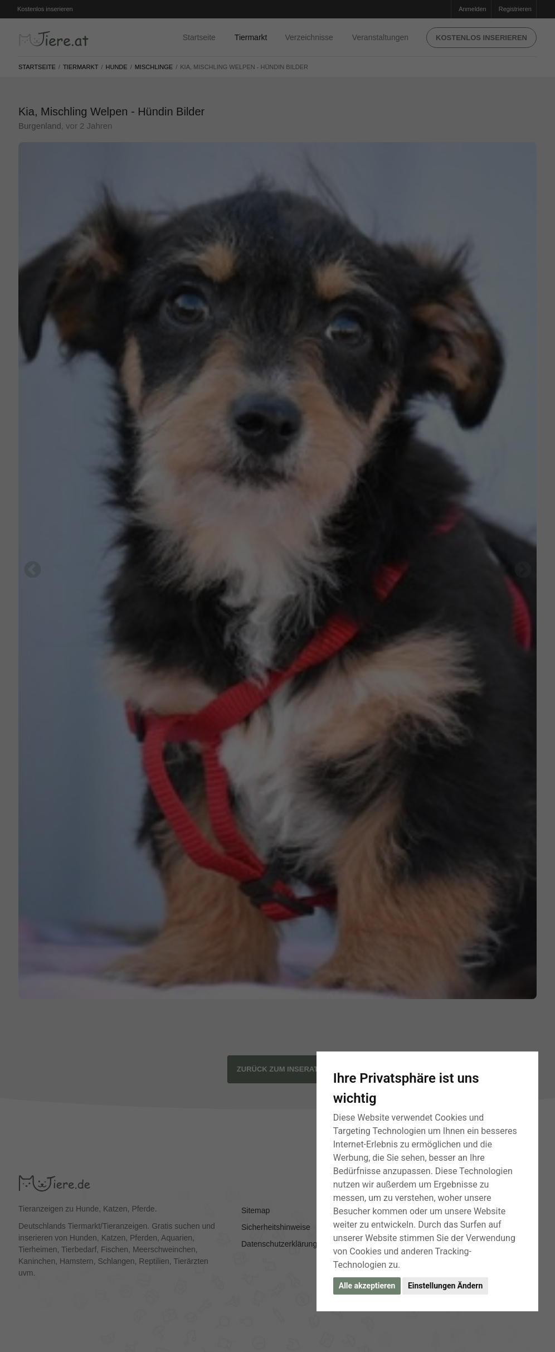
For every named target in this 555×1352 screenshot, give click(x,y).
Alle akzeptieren (367, 1285)
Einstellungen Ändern (445, 1285)
